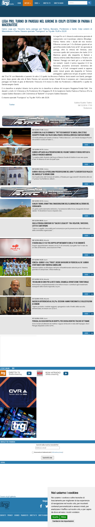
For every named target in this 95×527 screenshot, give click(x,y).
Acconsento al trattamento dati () (48, 452)
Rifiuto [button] (63, 517)
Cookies (16, 515)
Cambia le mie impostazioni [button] (63, 521)
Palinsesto (24, 515)
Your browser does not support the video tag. (18, 351)
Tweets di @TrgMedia (8, 496)
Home (20, 3)
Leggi (89, 144)
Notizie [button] (28, 3)
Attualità (46, 240)
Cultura (46, 130)
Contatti (3, 515)
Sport (45, 220)
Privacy (10, 515)
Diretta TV (46, 3)
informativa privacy (57, 452)
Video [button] (37, 3)
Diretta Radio (58, 3)
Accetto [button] (55, 517)
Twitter (12, 105)
